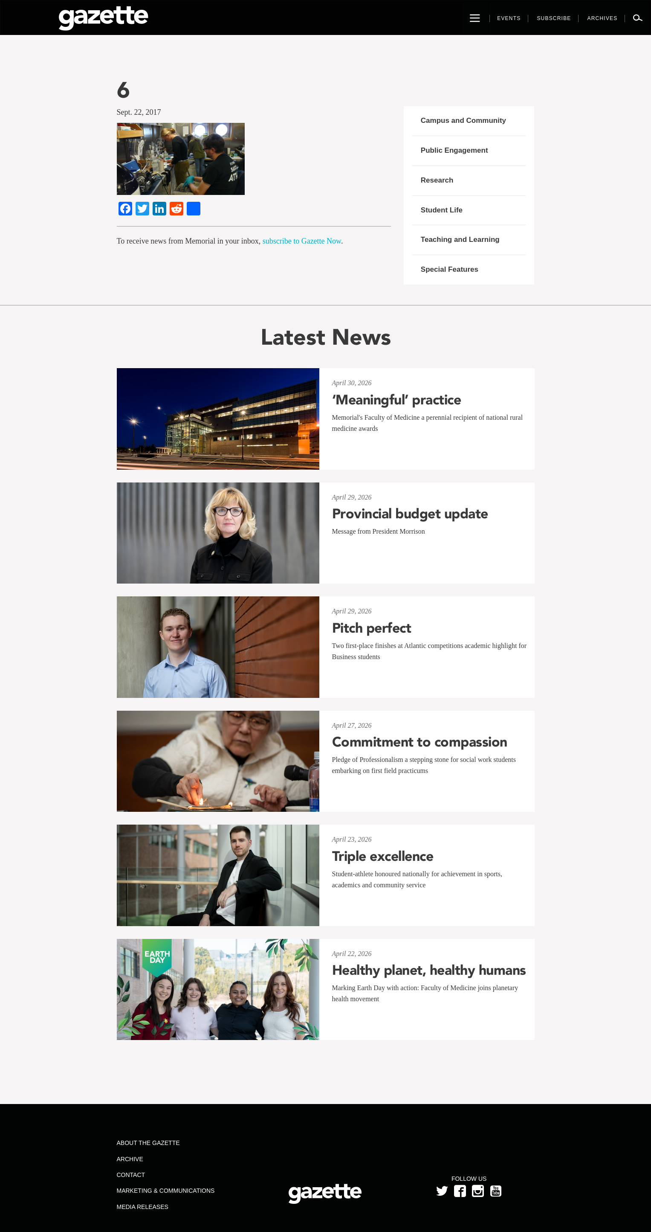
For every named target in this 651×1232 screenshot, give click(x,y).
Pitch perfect (371, 628)
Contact (130, 1174)
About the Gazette (147, 1142)
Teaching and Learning (460, 239)
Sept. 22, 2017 (139, 112)
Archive (129, 1159)
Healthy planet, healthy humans (429, 970)
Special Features (449, 269)
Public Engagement (454, 150)
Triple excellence (383, 856)
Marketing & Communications (165, 1190)
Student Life (442, 210)
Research (437, 180)
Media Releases (142, 1206)
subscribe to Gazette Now (302, 241)
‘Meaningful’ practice (396, 400)
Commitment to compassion (419, 742)
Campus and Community (463, 120)
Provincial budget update (410, 514)
